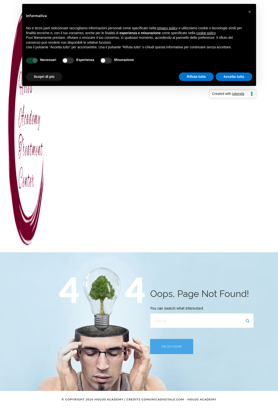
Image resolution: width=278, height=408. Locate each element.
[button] (250, 12)
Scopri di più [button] (44, 77)
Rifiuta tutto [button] (196, 77)
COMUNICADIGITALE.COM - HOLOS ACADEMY (179, 399)
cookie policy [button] (205, 33)
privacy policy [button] (167, 28)
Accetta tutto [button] (233, 77)
